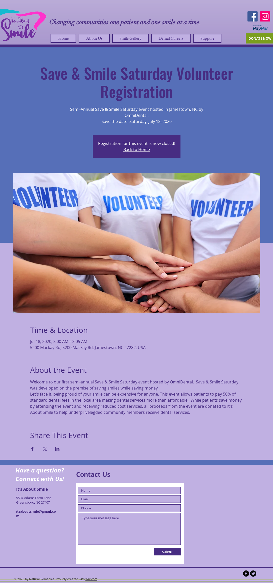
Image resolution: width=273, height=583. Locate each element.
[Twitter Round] (253, 573)
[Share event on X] (44, 449)
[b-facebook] (246, 573)
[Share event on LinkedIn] (57, 449)
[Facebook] (252, 16)
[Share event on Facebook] (32, 449)
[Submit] (167, 551)
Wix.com (91, 579)
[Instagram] (265, 16)
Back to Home (136, 149)
